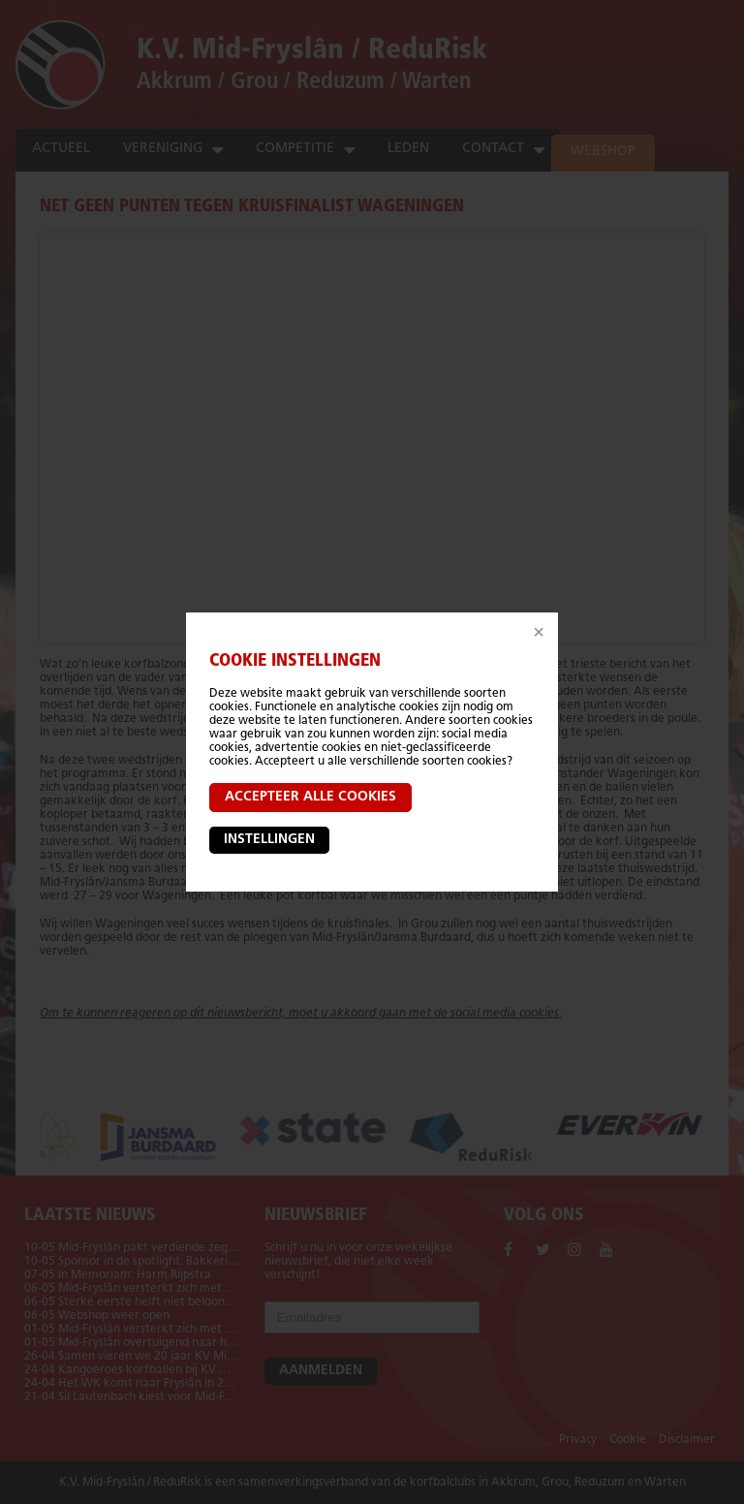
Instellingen (269, 839)
